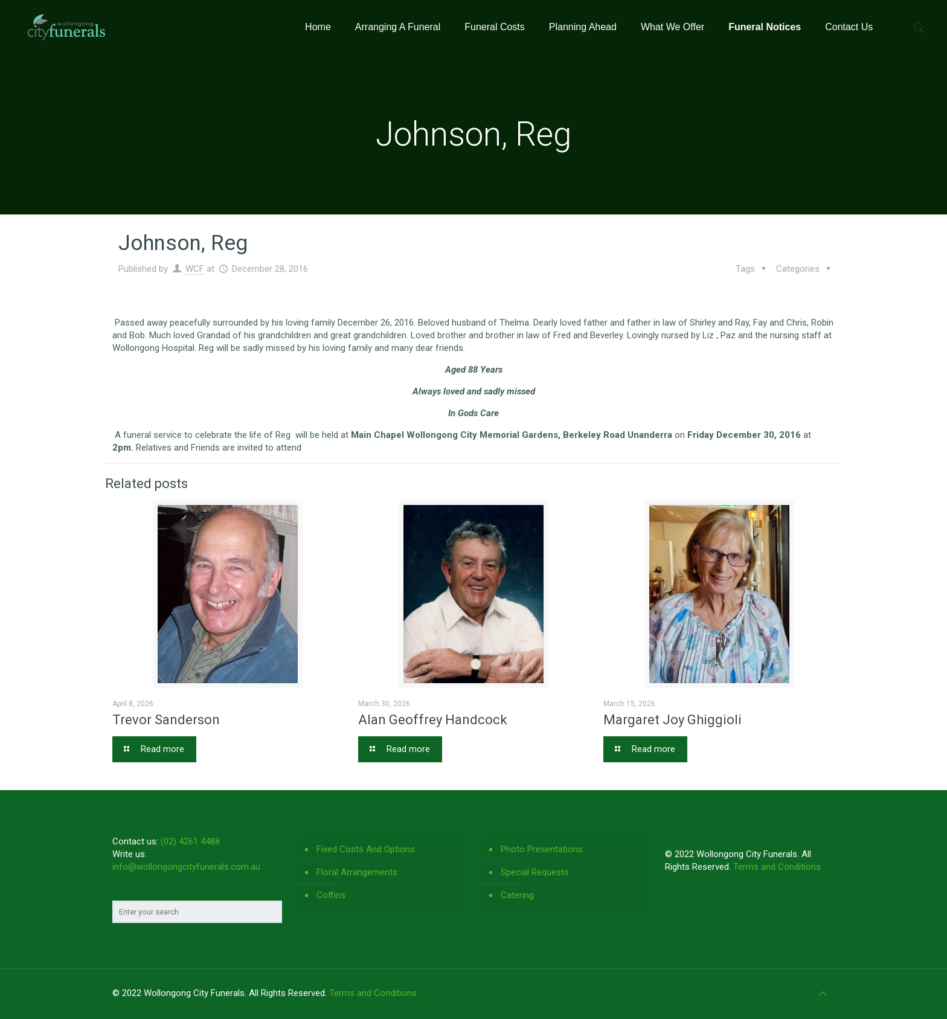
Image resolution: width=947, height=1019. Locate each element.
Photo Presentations (542, 849)
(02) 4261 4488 (190, 841)
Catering (517, 895)
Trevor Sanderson (166, 719)
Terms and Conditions (777, 866)
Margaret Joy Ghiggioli (672, 719)
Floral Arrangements (356, 872)
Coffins (330, 895)
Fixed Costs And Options (365, 849)
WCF (194, 268)
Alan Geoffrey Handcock (432, 719)
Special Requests (535, 872)
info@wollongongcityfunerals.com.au (186, 866)
